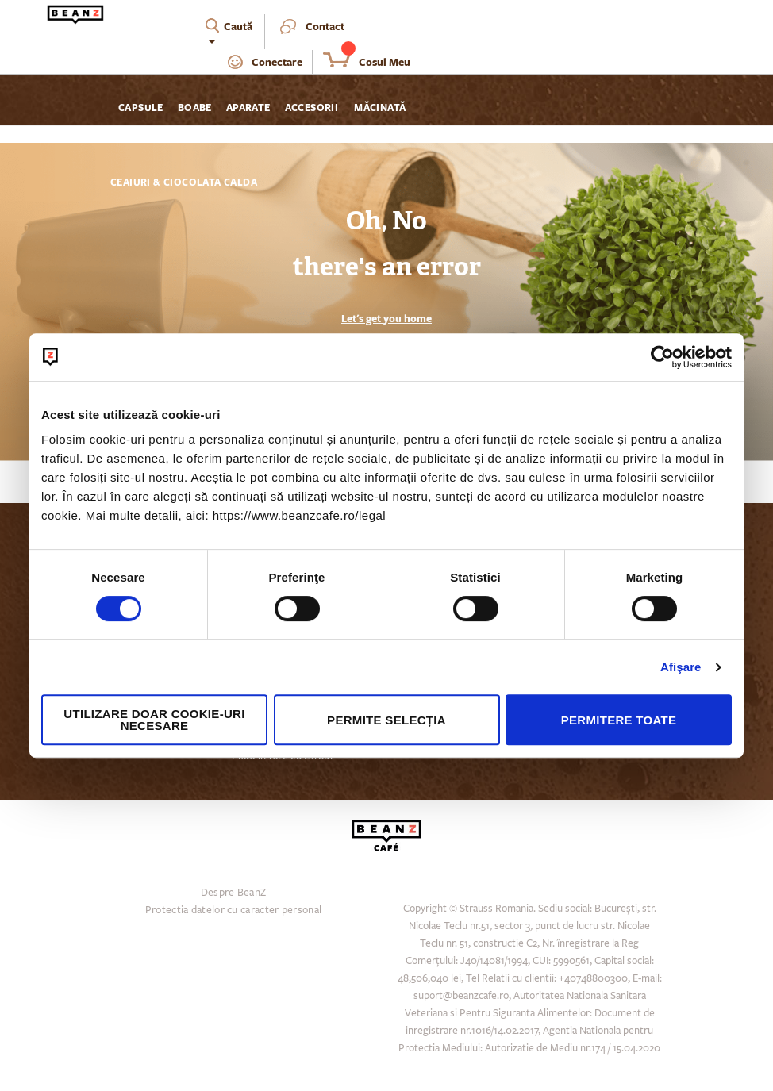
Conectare (277, 62)
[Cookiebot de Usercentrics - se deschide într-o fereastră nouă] (662, 357)
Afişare (681, 667)
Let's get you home (386, 318)
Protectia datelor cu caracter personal (233, 910)
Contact (325, 26)
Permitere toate (619, 720)
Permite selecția (386, 720)
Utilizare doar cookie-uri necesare (153, 719)
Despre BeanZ (234, 892)
